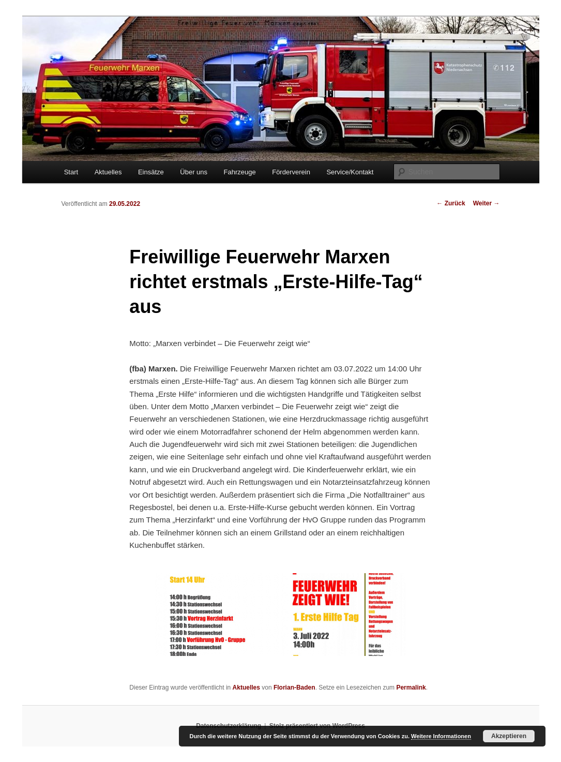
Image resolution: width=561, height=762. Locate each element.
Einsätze (151, 172)
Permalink (411, 687)
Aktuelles (108, 172)
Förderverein (291, 172)
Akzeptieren (508, 736)
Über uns (193, 172)
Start (71, 172)
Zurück (450, 203)
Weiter (486, 203)
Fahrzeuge (240, 172)
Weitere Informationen (441, 736)
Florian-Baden (294, 687)
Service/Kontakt (349, 172)
